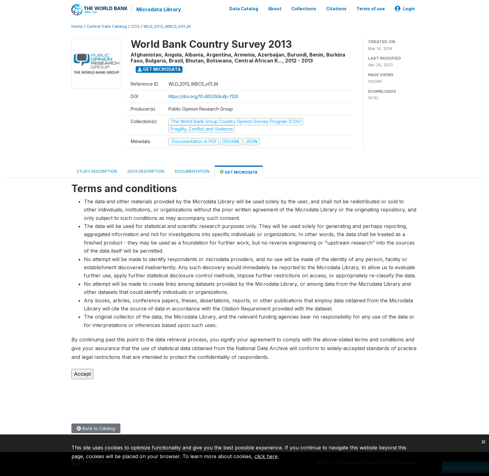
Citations (336, 8)
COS (135, 26)
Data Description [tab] (146, 171)
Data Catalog (243, 8)
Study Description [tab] (97, 171)
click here (266, 456)
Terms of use (370, 8)
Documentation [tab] (192, 171)
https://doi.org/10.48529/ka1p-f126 (203, 96)
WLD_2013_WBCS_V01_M (167, 26)
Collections (303, 8)
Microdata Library (158, 9)
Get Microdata (159, 69)
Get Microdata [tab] (239, 172)
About (274, 8)
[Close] (483, 441)
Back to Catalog (96, 428)
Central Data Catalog (107, 26)
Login (405, 8)
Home (77, 26)
